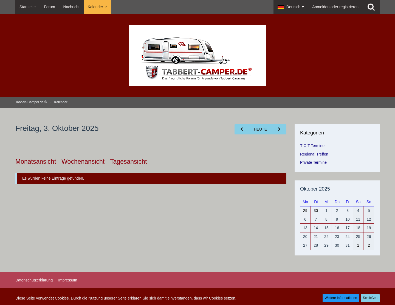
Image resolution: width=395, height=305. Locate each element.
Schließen (370, 298)
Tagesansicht (128, 161)
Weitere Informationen (341, 298)
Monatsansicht (35, 161)
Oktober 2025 (315, 189)
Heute (260, 129)
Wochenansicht (83, 161)
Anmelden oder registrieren (335, 7)
